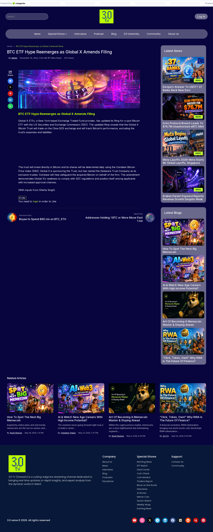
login (35, 201)
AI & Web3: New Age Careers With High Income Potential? (182, 287)
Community (177, 465)
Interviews (107, 469)
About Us (107, 461)
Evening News (144, 508)
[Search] (27, 16)
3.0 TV (166, 436)
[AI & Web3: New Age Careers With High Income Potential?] (183, 268)
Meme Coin (143, 496)
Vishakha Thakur (68, 433)
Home (9, 46)
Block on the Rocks (147, 485)
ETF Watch (142, 465)
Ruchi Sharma (16, 433)
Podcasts (107, 477)
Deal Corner (143, 469)
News (105, 465)
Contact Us (177, 461)
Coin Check (143, 473)
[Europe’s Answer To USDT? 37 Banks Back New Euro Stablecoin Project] (183, 70)
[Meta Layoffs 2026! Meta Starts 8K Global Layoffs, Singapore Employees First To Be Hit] (183, 143)
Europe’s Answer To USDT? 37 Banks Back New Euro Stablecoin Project (182, 90)
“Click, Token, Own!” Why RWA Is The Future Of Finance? (182, 359)
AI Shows (141, 492)
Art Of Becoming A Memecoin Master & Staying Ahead (182, 323)
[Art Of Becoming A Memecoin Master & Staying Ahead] (183, 304)
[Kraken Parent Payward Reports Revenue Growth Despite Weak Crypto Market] (183, 179)
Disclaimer (108, 481)
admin (14, 58)
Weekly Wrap (144, 504)
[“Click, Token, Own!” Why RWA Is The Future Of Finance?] (183, 341)
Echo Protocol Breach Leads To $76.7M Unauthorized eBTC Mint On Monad (183, 126)
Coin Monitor (144, 477)
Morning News (144, 461)
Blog (104, 473)
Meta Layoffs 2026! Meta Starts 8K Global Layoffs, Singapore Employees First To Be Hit (183, 163)
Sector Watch (144, 500)
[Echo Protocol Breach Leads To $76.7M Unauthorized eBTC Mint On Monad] (183, 106)
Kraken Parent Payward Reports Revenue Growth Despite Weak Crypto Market (183, 199)
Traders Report (145, 481)
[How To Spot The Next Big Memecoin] (183, 232)
